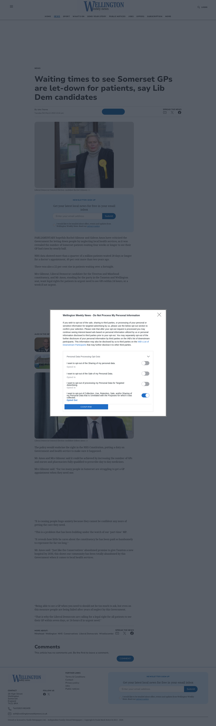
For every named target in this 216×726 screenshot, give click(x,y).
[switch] (145, 363)
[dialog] (108, 363)
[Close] (160, 315)
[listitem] (108, 356)
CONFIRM (86, 407)
